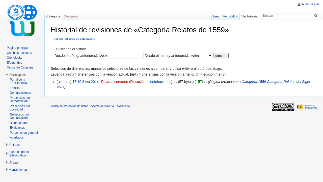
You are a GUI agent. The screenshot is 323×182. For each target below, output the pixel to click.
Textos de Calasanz (20, 67)
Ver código (230, 16)
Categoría (53, 16)
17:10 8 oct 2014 (85, 82)
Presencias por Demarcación (20, 99)
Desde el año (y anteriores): (76, 56)
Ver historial (249, 16)
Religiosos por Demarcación (19, 116)
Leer (216, 16)
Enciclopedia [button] (17, 75)
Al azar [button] (14, 162)
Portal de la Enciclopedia (18, 81)
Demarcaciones (20, 93)
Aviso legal (123, 105)
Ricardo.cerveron (114, 82)
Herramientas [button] (18, 169)
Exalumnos (17, 127)
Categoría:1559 (253, 82)
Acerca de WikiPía (102, 105)
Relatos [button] (14, 145)
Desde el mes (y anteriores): (167, 56)
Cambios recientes (19, 53)
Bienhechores (19, 123)
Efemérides (14, 62)
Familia (15, 88)
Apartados (17, 137)
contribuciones (159, 82)
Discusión (138, 82)
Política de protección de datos (68, 105)
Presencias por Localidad (20, 107)
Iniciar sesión (310, 4)
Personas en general (24, 132)
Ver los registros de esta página (74, 38)
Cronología (14, 57)
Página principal (17, 48)
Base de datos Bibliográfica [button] (19, 153)
